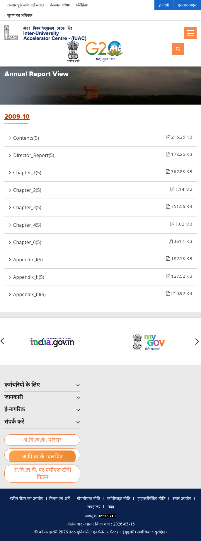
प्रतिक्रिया (82, 5)
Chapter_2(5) (102, 189)
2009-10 (17, 117)
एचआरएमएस (187, 5)
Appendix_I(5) (102, 258)
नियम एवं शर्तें (59, 498)
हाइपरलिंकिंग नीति (151, 498)
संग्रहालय (93, 506)
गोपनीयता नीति (88, 498)
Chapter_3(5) (102, 206)
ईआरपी (164, 5)
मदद (111, 506)
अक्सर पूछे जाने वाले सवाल (25, 5)
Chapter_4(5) (102, 223)
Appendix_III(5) (102, 293)
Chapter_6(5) (102, 241)
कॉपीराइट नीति (118, 498)
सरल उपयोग (182, 498)
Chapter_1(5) (102, 171)
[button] (198, 341)
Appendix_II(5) (102, 276)
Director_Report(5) (102, 154)
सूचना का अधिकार (19, 15)
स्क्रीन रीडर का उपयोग (26, 498)
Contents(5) (102, 136)
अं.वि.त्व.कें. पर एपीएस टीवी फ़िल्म (42, 473)
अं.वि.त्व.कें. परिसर (42, 440)
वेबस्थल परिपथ (60, 5)
